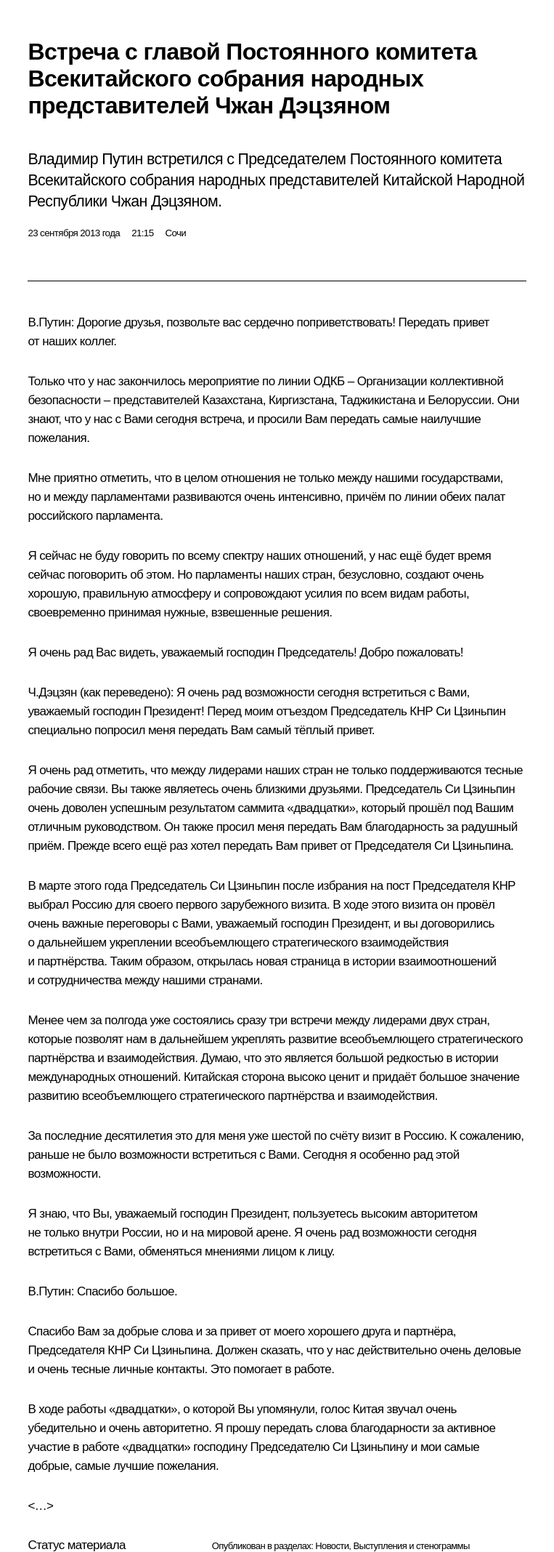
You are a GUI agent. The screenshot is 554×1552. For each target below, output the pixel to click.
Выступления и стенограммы (411, 1545)
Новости (332, 1545)
